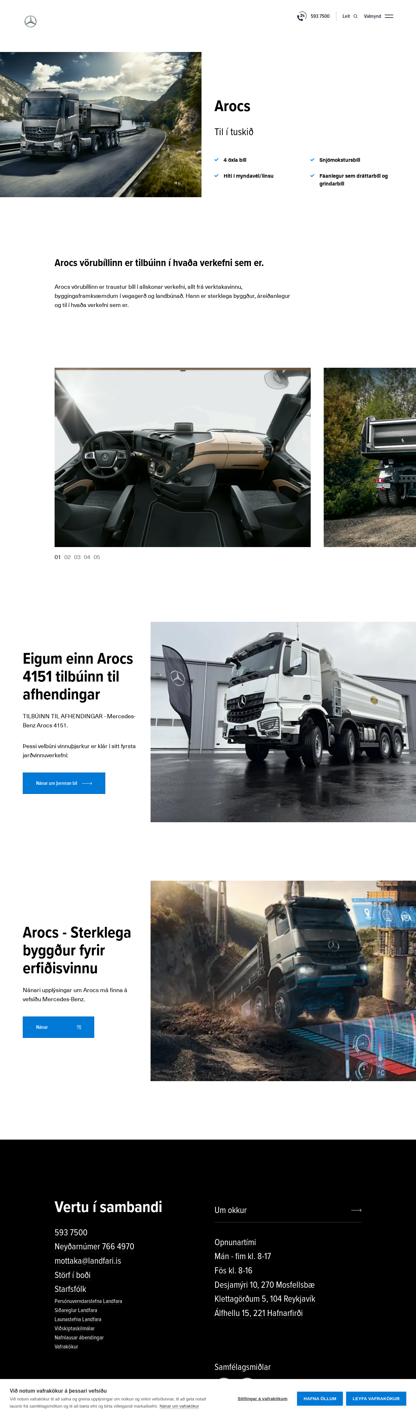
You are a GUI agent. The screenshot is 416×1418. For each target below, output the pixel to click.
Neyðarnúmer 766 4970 (94, 1246)
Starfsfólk (70, 1289)
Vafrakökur (66, 1346)
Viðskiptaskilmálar (75, 1328)
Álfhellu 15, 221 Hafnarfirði (258, 1313)
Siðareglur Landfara (76, 1310)
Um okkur (230, 1210)
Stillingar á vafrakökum (262, 1398)
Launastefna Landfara (78, 1319)
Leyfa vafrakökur (376, 1398)
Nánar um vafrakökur (179, 1406)
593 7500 (71, 1232)
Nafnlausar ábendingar (79, 1337)
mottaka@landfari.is (88, 1260)
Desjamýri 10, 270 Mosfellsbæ (264, 1284)
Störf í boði (73, 1275)
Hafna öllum (320, 1398)
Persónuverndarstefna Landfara (88, 1301)
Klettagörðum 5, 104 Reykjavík (264, 1298)
